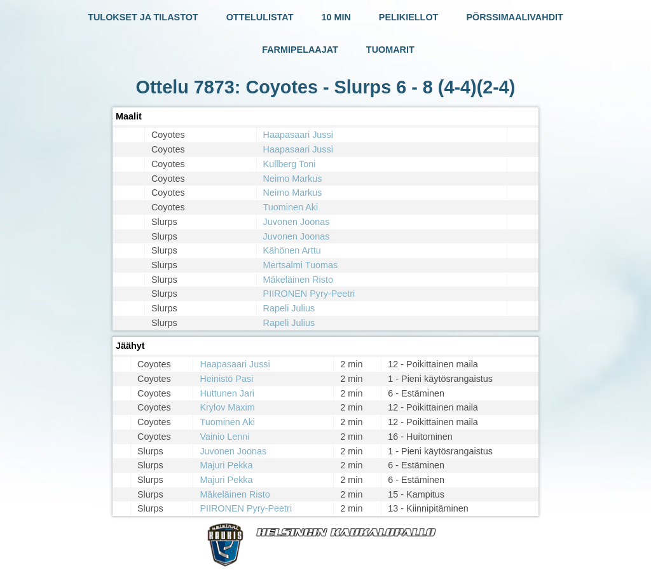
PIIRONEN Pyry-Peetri (309, 293)
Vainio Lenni (224, 436)
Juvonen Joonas (296, 222)
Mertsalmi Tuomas (300, 265)
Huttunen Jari (227, 393)
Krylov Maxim (227, 407)
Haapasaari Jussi (298, 135)
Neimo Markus (292, 178)
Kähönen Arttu (292, 250)
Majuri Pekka (226, 465)
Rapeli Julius (289, 308)
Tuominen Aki (291, 207)
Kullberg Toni (289, 164)
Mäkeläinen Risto (298, 280)
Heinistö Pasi (226, 379)
